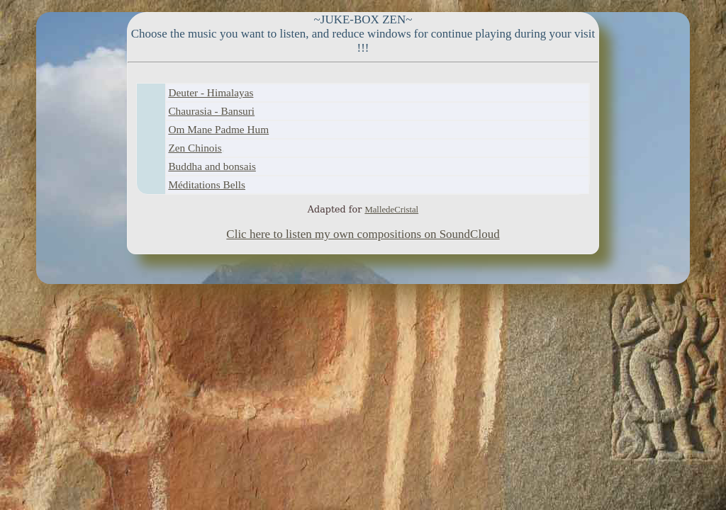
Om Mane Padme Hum (218, 129)
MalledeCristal (391, 210)
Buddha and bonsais (211, 166)
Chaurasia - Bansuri (211, 111)
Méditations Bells (206, 184)
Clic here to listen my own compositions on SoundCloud (362, 234)
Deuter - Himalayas (210, 92)
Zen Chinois (194, 148)
